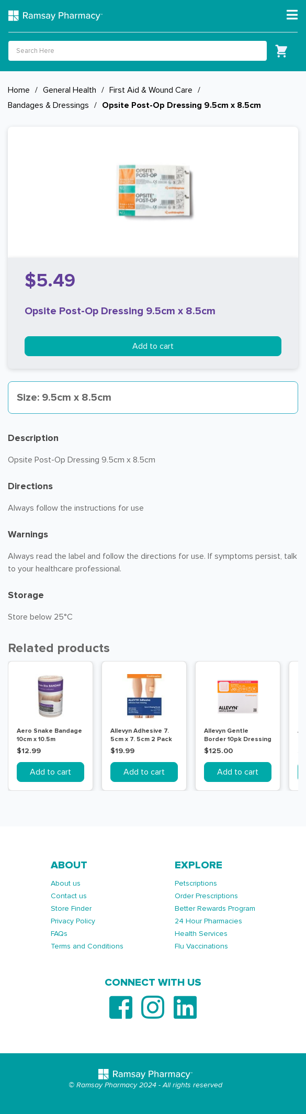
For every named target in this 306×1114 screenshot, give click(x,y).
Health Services (201, 933)
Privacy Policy (73, 921)
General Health (69, 90)
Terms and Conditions (87, 946)
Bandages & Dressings (48, 105)
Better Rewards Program (215, 908)
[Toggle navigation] (292, 15)
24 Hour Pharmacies (208, 921)
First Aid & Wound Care (150, 90)
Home (19, 90)
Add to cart (153, 346)
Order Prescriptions (206, 895)
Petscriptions (196, 883)
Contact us (69, 895)
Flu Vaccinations (201, 946)
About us (66, 883)
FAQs (59, 933)
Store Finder (71, 908)
